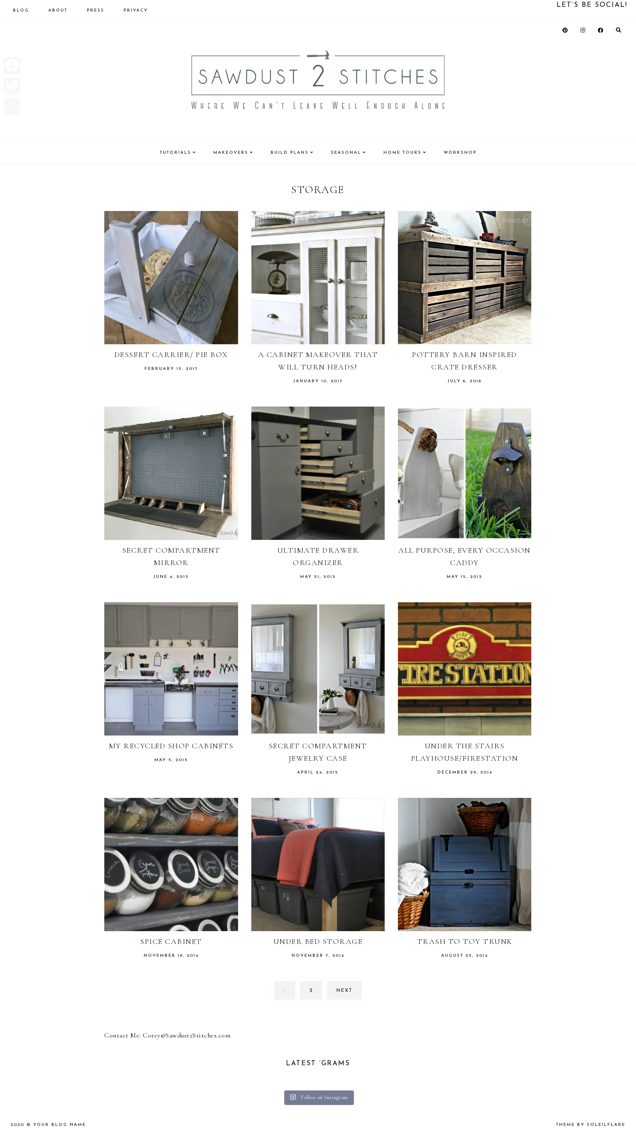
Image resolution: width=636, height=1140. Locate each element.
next (344, 990)
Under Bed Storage (318, 941)
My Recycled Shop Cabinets (171, 745)
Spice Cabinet (171, 941)
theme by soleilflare (590, 1124)
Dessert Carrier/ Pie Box (171, 354)
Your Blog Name (59, 1124)
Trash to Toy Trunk (464, 941)
